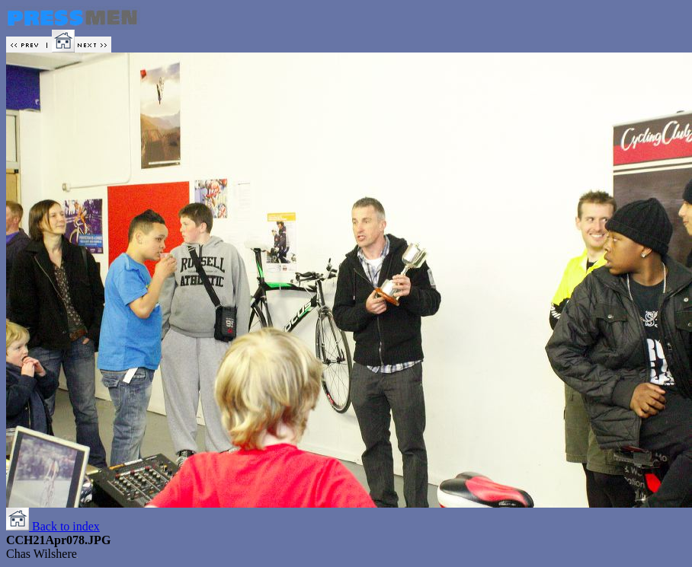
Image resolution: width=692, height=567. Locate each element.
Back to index (53, 526)
